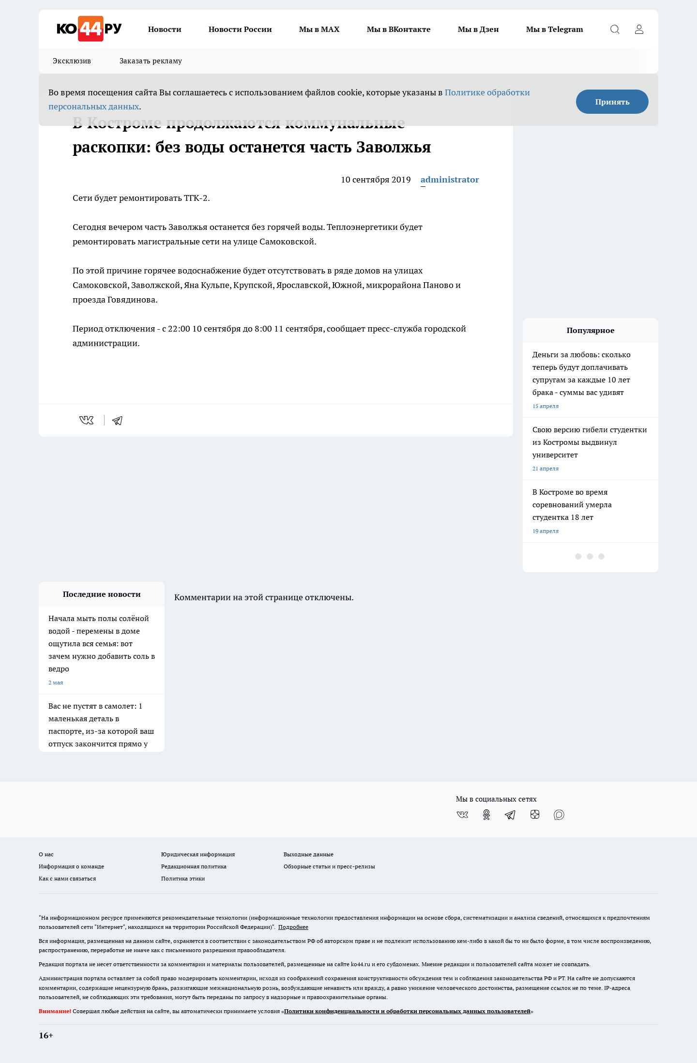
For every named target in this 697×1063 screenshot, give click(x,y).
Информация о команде (71, 866)
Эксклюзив (72, 60)
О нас (46, 854)
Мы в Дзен (478, 29)
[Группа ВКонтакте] (462, 814)
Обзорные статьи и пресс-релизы (329, 866)
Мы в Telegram (554, 29)
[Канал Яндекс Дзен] (535, 814)
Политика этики (183, 878)
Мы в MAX (319, 29)
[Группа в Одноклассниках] (486, 814)
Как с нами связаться (67, 878)
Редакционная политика (194, 866)
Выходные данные (308, 854)
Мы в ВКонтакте (399, 29)
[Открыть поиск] (614, 29)
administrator (450, 179)
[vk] (87, 420)
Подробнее (293, 926)
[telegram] (120, 420)
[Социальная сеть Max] (559, 814)
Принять (612, 101)
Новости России (240, 29)
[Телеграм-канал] (511, 814)
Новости (165, 29)
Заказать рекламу (151, 60)
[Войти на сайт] (639, 29)
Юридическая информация (198, 854)
